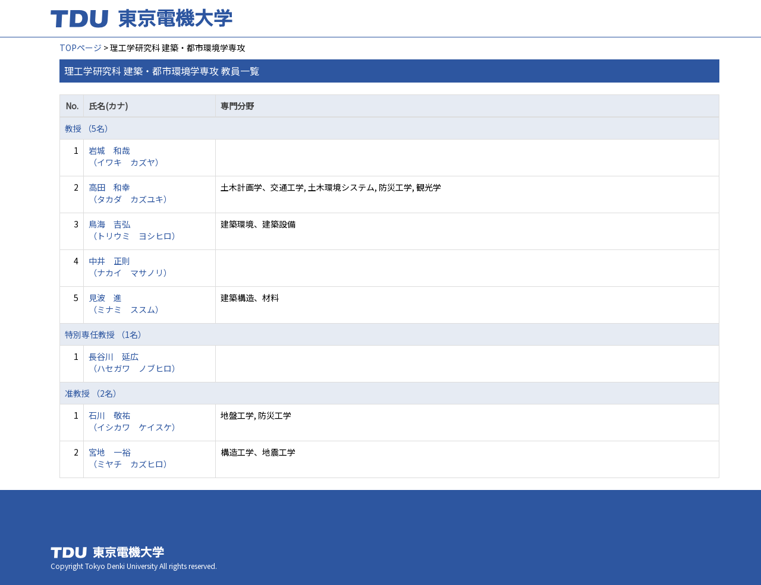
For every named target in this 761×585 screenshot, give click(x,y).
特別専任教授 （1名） (105, 334)
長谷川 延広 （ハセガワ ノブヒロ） (134, 362)
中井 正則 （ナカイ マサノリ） (130, 267)
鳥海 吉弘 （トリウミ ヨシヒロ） (134, 230)
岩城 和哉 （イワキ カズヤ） (126, 156)
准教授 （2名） (93, 393)
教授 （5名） (89, 128)
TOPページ (80, 47)
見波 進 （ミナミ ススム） (126, 303)
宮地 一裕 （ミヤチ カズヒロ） (130, 458)
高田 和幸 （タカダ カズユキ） (130, 193)
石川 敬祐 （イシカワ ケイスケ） (134, 421)
